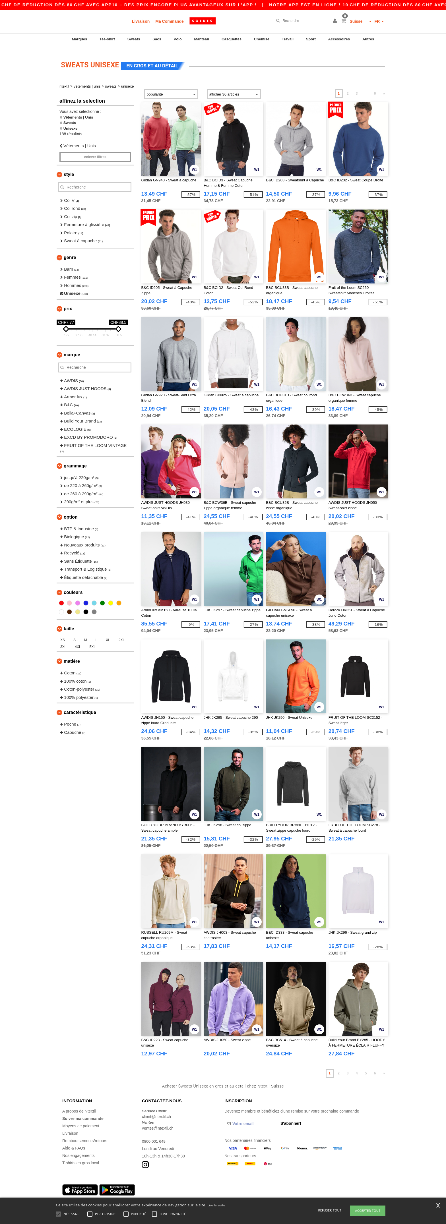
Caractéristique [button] (80, 707)
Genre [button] (70, 252)
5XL (93, 642)
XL (108, 635)
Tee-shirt (107, 39)
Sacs (156, 39)
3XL (63, 642)
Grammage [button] (75, 461)
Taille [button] (69, 624)
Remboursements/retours (84, 1136)
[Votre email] (250, 1119)
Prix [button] (68, 304)
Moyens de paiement (80, 1121)
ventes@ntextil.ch (158, 1123)
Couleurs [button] (73, 587)
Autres (368, 39)
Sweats (133, 39)
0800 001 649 (154, 1136)
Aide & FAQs (73, 1143)
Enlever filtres (95, 152)
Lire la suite (216, 1205)
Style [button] (69, 169)
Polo (178, 39)
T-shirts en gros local (80, 1158)
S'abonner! (290, 1119)
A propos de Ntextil (79, 1106)
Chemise (261, 39)
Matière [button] (72, 656)
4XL (78, 642)
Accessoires (339, 39)
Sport (311, 39)
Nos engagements (78, 1151)
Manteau (201, 39)
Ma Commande (169, 21)
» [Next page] (384, 89)
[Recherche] (301, 20)
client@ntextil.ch (156, 1112)
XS (62, 635)
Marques (79, 39)
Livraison (141, 21)
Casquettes (231, 39)
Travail (288, 39)
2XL (122, 635)
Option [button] (71, 512)
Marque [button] (72, 350)
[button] (335, 21)
